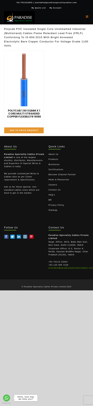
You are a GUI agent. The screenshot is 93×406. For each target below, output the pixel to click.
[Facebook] (6, 237)
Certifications (56, 169)
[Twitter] (12, 237)
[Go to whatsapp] (6, 398)
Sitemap (53, 210)
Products (53, 159)
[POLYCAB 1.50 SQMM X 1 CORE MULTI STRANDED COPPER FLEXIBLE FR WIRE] (24, 78)
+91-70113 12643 (58, 262)
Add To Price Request (24, 130)
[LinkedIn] (19, 237)
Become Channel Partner (62, 174)
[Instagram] (25, 237)
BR (50, 200)
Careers (53, 185)
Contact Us (55, 190)
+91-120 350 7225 (58, 265)
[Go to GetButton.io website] (6, 403)
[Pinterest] (31, 237)
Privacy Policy (56, 205)
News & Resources (59, 179)
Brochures (54, 164)
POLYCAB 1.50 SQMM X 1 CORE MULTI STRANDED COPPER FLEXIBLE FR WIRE (24, 113)
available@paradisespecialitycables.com (56, 3)
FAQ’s (52, 195)
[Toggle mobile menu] (87, 16)
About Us (54, 154)
